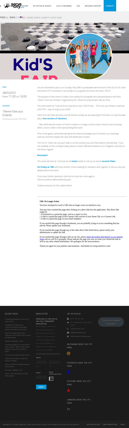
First (37, 366)
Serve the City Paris (93, 424)
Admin (123, 424)
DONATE (110, 6)
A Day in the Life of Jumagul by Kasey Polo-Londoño (17, 365)
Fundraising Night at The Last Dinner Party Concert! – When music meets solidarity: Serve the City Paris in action (17, 348)
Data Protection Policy (110, 424)
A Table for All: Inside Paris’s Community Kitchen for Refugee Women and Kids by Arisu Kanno (16, 327)
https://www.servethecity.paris (80, 336)
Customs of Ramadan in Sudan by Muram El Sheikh (16, 359)
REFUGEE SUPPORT (93, 6)
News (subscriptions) (55, 373)
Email (38, 373)
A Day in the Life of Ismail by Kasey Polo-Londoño (16, 375)
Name (38, 358)
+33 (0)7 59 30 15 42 (77, 329)
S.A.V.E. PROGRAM (63, 6)
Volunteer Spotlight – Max (13, 370)
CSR (78, 6)
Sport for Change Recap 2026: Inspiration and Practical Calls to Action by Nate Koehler (17, 335)
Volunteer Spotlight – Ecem (14, 341)
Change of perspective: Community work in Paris (17, 320)
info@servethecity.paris (78, 332)
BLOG (12, 17)
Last (50, 366)
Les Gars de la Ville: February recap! (17, 355)
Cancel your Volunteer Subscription (111, 322)
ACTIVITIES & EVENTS (42, 6)
